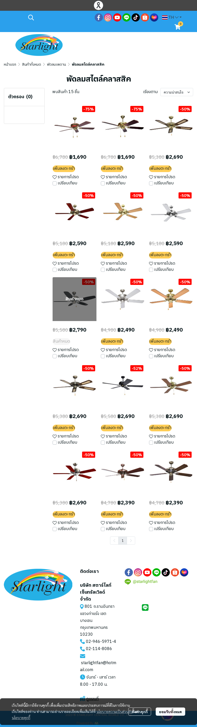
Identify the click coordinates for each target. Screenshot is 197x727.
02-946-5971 (99, 641)
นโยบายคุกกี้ (21, 717)
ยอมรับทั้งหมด (170, 711)
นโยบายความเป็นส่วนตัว (114, 711)
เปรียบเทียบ (67, 183)
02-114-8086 (99, 648)
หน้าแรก (10, 64)
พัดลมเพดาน (56, 64)
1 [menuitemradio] (123, 540)
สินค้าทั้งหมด (31, 64)
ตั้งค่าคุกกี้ (140, 711)
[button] (59, 17)
